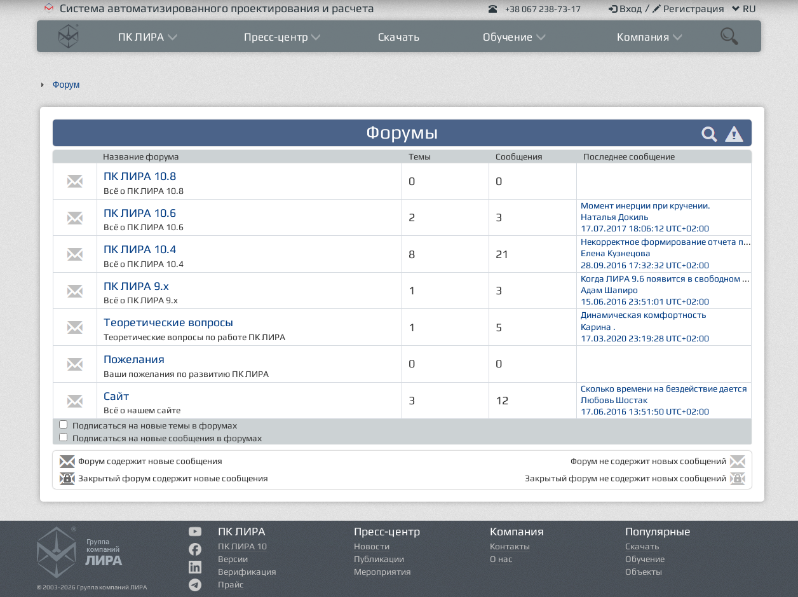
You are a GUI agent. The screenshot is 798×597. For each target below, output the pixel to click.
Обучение (509, 36)
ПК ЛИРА (142, 36)
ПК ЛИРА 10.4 (140, 249)
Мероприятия (382, 571)
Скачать (399, 36)
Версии (233, 559)
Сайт (116, 395)
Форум (66, 84)
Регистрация (690, 9)
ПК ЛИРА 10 (242, 546)
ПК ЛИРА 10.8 (140, 175)
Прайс (231, 584)
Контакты (510, 546)
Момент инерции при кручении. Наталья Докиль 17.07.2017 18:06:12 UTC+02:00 (643, 216)
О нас (501, 559)
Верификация (247, 571)
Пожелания (134, 359)
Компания (644, 36)
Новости (371, 546)
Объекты (643, 571)
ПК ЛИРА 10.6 (140, 212)
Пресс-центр (278, 36)
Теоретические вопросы (168, 322)
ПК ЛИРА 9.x (136, 285)
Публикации (379, 559)
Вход (627, 9)
